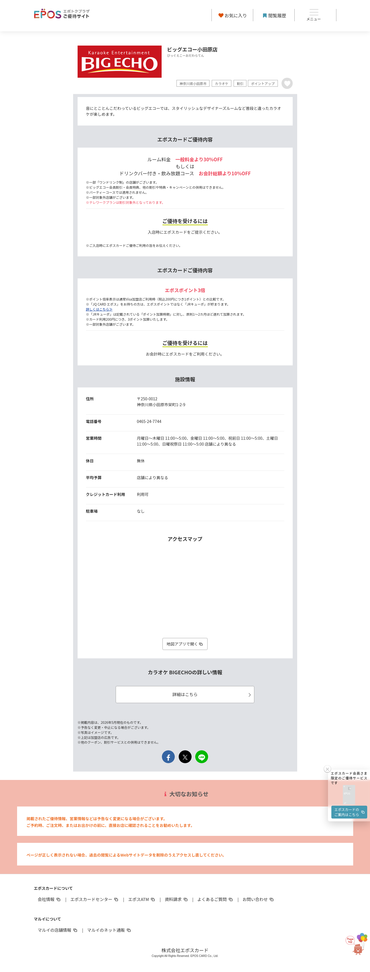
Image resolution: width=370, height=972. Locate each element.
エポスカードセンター (94, 899)
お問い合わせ (258, 899)
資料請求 (176, 899)
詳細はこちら (212, 694)
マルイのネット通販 (109, 930)
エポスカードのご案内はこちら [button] (350, 768)
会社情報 (49, 899)
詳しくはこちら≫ (99, 309)
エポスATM (142, 899)
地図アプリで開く (185, 644)
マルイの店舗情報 (58, 930)
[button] (349, 750)
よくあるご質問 (215, 899)
